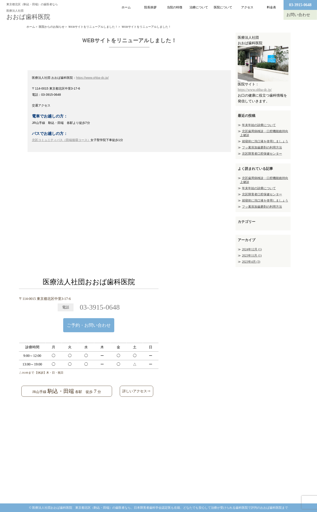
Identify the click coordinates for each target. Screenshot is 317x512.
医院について (223, 7)
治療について (199, 7)
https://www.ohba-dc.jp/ (92, 77)
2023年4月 (251, 261)
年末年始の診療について (259, 125)
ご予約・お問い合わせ (89, 325)
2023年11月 (252, 255)
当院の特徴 (174, 7)
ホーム (126, 7)
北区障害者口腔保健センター (262, 153)
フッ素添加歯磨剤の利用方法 (262, 147)
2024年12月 (252, 249)
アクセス (247, 7)
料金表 (271, 7)
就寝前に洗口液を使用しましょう (265, 141)
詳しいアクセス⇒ (136, 391)
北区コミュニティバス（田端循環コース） (61, 140)
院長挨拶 (150, 7)
